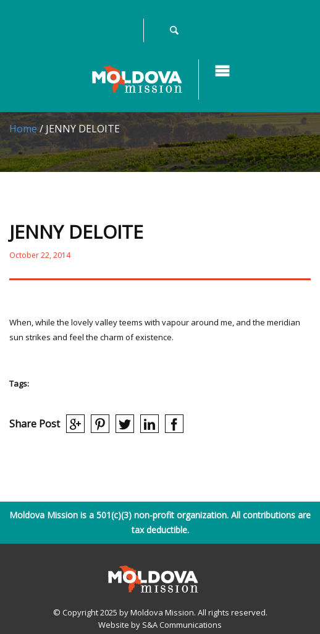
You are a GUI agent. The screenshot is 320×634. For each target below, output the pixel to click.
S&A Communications (182, 624)
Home (23, 128)
